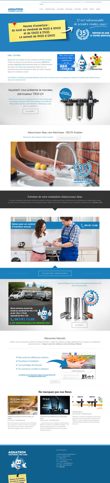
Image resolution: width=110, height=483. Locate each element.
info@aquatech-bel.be (66, 459)
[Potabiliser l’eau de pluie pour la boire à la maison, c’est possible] (23, 405)
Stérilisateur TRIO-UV (77, 412)
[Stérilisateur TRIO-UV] (87, 403)
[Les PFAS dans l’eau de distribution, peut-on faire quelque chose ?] (55, 405)
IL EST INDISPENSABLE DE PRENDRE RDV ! (93, 2)
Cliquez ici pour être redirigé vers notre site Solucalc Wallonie (62, 344)
